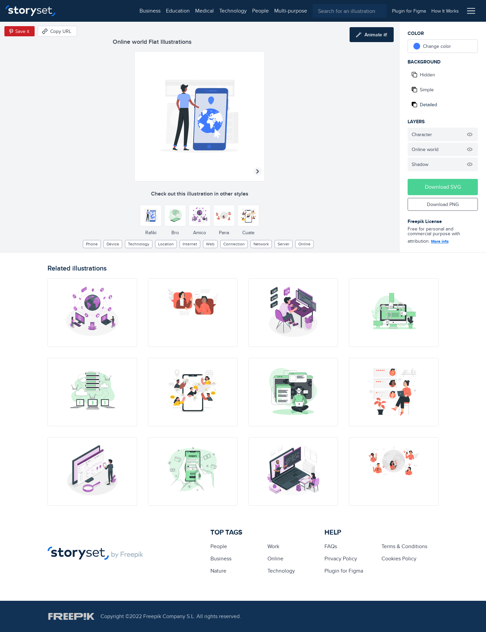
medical (131, 11)
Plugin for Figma (343, 571)
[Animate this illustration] (372, 34)
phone (92, 244)
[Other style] (151, 215)
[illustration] (92, 312)
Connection (234, 244)
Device (113, 244)
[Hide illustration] (470, 134)
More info (440, 241)
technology (159, 11)
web (210, 244)
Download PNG (443, 204)
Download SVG (443, 187)
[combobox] (313, 11)
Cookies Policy (398, 558)
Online (304, 244)
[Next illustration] (258, 171)
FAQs (330, 546)
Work (273, 546)
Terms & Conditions (404, 546)
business (76, 11)
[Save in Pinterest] (19, 31)
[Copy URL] (57, 31)
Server (283, 244)
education (104, 11)
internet (190, 244)
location (166, 244)
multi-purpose (217, 11)
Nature (218, 571)
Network (261, 244)
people (187, 11)
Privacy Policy (340, 558)
